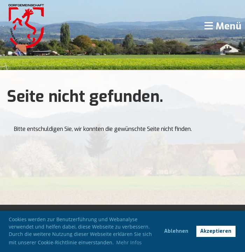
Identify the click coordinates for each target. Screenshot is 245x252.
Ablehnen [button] (176, 231)
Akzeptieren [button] (215, 231)
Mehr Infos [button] (129, 242)
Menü (222, 26)
